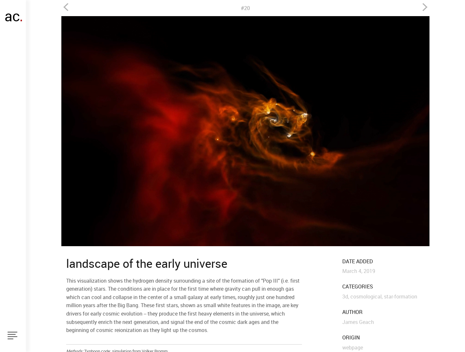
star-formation (400, 296)
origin (351, 337)
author (352, 312)
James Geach (358, 322)
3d (345, 296)
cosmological (366, 296)
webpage (352, 347)
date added (357, 261)
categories (357, 286)
